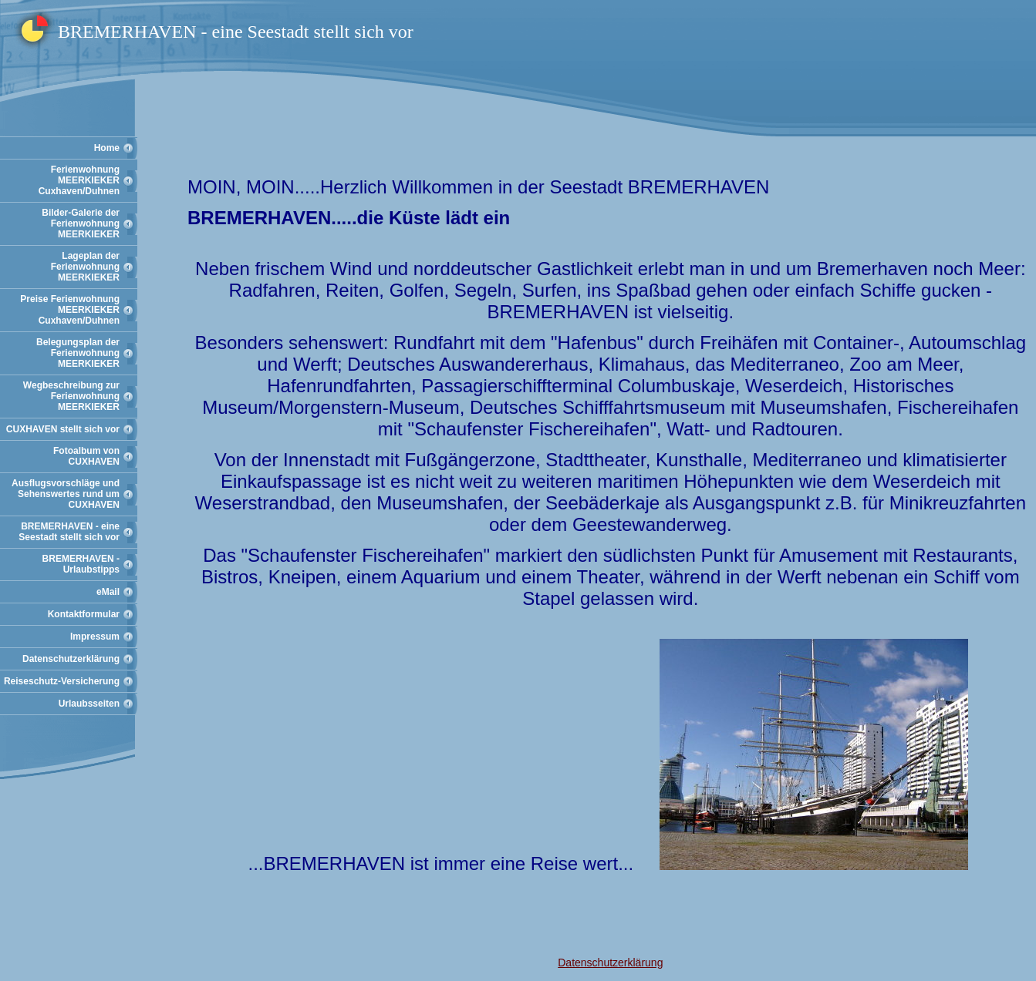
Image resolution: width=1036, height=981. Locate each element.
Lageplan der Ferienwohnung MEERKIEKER (85, 266)
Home (107, 148)
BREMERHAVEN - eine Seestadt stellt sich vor (69, 532)
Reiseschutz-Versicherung (62, 681)
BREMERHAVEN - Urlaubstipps (81, 564)
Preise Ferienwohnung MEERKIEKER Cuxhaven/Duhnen (70, 310)
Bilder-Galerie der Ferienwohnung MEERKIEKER (81, 223)
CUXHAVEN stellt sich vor (63, 429)
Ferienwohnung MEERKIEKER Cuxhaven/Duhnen (79, 180)
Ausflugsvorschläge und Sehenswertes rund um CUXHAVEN (66, 494)
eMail (108, 591)
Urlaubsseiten (89, 703)
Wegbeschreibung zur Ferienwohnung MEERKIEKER (71, 396)
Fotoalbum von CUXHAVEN (86, 456)
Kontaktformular (84, 614)
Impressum (95, 636)
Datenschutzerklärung (71, 658)
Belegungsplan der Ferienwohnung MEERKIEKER (78, 353)
